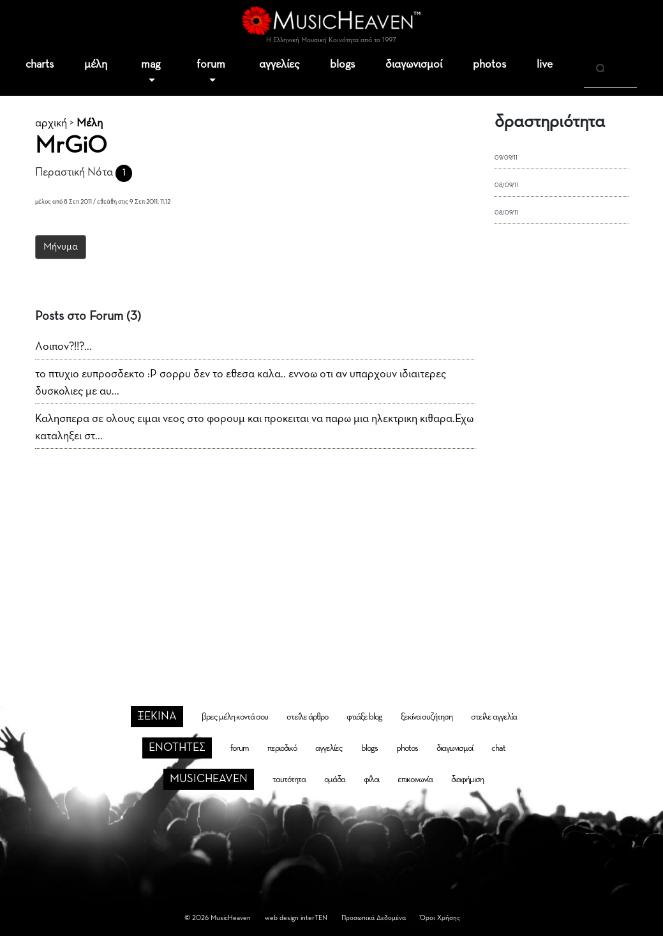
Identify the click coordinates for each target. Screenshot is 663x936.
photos (489, 64)
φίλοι (371, 779)
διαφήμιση (467, 779)
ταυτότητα (289, 779)
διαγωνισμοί (413, 64)
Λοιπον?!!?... (63, 346)
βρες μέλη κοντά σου (235, 717)
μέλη (95, 64)
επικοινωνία (415, 779)
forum (211, 64)
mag (150, 64)
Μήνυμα (60, 247)
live (545, 64)
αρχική (51, 123)
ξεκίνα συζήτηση (426, 717)
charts (40, 64)
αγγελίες (279, 64)
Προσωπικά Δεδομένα (373, 917)
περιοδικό (282, 748)
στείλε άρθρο (307, 717)
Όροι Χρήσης (440, 917)
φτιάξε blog (364, 717)
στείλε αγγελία (494, 717)
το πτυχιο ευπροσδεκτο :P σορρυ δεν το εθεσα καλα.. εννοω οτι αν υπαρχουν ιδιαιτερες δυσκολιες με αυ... (240, 382)
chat (498, 748)
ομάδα (334, 779)
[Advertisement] (332, 556)
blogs (342, 64)
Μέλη (90, 123)
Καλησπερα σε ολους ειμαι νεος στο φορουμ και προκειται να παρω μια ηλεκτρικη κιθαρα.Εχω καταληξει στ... (254, 427)
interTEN (314, 917)
